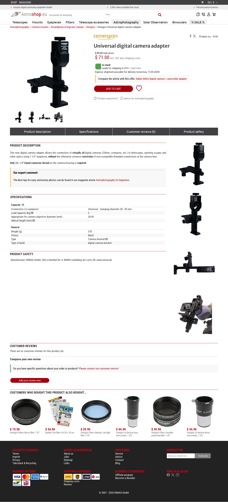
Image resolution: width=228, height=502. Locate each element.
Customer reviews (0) (141, 131)
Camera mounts (40, 27)
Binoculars (179, 22)
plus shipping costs (130, 58)
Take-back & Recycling (24, 463)
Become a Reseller (125, 478)
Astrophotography (126, 22)
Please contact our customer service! (99, 368)
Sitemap (68, 460)
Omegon (90, 27)
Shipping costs (71, 481)
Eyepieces (54, 22)
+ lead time (135, 68)
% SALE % (198, 22)
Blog (117, 463)
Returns (68, 484)
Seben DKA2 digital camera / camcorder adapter (161, 78)
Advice (118, 456)
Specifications (88, 131)
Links (67, 463)
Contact (119, 460)
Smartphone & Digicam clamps (67, 27)
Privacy (16, 460)
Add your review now (30, 380)
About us (68, 453)
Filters (70, 22)
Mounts (37, 22)
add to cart (113, 88)
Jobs (66, 456)
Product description (37, 131)
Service (119, 453)
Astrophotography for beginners (113, 180)
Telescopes (19, 22)
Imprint (16, 456)
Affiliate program (124, 474)
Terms (16, 453)
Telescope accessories (94, 22)
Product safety (194, 131)
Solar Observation (155, 22)
